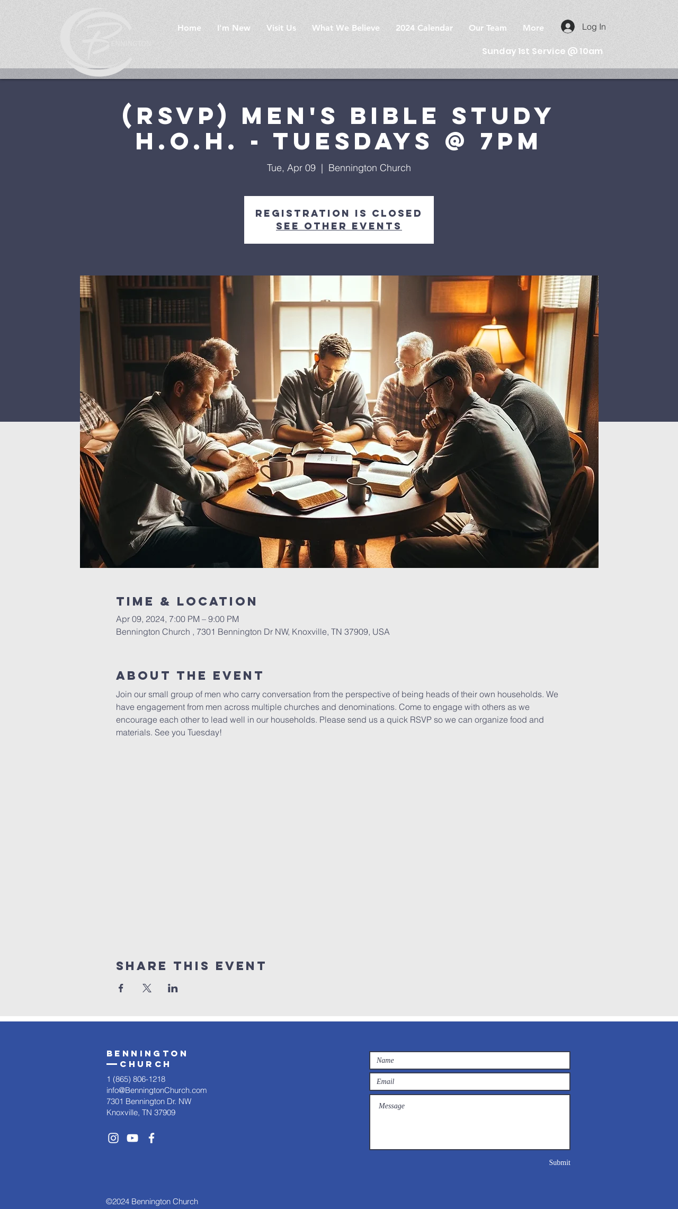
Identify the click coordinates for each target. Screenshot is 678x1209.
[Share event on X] (147, 988)
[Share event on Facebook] (121, 988)
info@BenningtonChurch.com (156, 1090)
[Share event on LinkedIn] (173, 988)
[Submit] (532, 1162)
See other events (339, 226)
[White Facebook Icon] (151, 1138)
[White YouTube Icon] (132, 1138)
